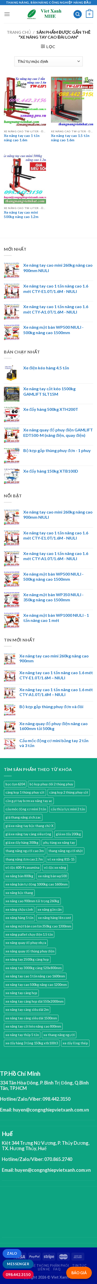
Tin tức (79, 1266)
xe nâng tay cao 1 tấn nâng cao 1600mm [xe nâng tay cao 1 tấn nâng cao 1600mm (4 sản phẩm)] (35, 976)
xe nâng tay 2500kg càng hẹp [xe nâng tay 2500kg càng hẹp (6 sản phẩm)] (27, 959)
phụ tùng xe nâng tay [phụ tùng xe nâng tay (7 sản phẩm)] (59, 842)
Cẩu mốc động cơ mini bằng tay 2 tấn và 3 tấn (53, 743)
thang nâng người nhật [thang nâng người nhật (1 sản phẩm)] (65, 851)
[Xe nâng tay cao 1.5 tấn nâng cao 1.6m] (72, 102)
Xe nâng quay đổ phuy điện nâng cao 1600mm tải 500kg (53, 726)
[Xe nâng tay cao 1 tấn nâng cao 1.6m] (25, 102)
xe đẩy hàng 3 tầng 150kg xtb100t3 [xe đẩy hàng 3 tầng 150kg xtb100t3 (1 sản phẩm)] (31, 1043)
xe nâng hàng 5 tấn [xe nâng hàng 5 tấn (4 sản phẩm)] (19, 918)
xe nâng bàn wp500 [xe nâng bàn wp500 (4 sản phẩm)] (52, 876)
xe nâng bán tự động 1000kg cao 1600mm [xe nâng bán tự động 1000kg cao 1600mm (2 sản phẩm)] (36, 884)
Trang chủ (19, 32)
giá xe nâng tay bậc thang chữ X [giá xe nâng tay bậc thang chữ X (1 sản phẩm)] (29, 826)
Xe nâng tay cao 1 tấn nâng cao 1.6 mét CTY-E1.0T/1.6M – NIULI (56, 675)
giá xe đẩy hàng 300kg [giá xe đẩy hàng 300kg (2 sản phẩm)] (22, 842)
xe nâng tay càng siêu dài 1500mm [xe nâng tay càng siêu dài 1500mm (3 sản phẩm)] (31, 1018)
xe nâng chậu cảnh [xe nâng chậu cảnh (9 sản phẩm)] (19, 909)
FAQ (57, 1269)
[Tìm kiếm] (77, 14)
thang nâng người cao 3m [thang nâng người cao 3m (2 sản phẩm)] (24, 851)
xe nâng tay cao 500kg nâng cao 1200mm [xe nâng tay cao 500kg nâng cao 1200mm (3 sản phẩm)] (36, 985)
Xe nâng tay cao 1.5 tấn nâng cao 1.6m (70, 138)
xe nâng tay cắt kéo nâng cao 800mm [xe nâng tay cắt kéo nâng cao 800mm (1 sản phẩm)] (33, 1026)
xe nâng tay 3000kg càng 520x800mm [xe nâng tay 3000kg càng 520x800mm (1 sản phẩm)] (33, 968)
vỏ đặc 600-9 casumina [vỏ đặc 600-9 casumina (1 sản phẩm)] (22, 867)
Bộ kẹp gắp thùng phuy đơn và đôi (51, 706)
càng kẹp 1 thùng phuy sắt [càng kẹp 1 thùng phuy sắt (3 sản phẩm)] (24, 792)
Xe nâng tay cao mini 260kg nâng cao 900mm (54, 658)
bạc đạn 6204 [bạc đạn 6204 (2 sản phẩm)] (15, 784)
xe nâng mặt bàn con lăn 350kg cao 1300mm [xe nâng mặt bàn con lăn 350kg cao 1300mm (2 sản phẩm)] (38, 926)
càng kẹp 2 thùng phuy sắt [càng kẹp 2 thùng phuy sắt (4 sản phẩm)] (68, 792)
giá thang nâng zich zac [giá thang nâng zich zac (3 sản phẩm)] (23, 817)
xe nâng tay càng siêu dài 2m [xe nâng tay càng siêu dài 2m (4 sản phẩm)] (27, 1010)
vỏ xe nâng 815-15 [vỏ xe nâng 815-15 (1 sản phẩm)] (60, 859)
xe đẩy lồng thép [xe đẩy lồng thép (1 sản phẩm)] (75, 1043)
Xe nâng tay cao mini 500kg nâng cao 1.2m (21, 214)
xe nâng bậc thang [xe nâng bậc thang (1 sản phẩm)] (19, 893)
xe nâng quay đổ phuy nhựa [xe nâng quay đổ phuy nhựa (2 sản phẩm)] (25, 943)
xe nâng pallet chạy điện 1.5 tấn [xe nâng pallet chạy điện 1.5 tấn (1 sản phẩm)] (29, 934)
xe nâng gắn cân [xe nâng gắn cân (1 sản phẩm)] (50, 909)
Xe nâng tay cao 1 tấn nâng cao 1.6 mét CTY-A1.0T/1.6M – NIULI (56, 692)
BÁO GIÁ (79, 1273)
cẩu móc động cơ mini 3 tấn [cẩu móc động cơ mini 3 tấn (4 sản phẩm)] (25, 809)
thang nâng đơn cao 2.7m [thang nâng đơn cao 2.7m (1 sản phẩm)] (24, 859)
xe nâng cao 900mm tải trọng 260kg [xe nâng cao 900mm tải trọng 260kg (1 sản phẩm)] (32, 901)
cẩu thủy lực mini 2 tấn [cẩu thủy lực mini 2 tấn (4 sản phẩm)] (68, 809)
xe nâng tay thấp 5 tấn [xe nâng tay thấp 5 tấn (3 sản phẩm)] (22, 1035)
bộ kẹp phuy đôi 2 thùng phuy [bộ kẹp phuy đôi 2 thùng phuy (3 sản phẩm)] (51, 784)
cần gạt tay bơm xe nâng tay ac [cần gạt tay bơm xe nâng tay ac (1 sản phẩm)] (28, 801)
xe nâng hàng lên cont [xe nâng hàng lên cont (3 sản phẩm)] (54, 918)
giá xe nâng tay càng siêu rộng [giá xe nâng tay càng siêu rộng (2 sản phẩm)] (28, 834)
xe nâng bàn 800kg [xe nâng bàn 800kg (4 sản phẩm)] (19, 876)
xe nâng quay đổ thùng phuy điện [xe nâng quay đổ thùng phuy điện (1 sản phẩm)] (29, 951)
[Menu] (7, 14)
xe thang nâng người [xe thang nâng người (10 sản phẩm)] (59, 1035)
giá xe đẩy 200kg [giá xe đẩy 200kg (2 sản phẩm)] (68, 834)
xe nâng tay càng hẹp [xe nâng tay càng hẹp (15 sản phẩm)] (21, 993)
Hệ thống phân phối (50, 1266)
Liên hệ (44, 1269)
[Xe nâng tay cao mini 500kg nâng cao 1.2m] (25, 178)
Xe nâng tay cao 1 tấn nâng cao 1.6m (22, 138)
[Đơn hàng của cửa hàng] (48, 61)
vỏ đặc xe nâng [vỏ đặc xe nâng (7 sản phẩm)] (55, 867)
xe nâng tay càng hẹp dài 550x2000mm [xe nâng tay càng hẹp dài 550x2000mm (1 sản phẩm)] (34, 1001)
